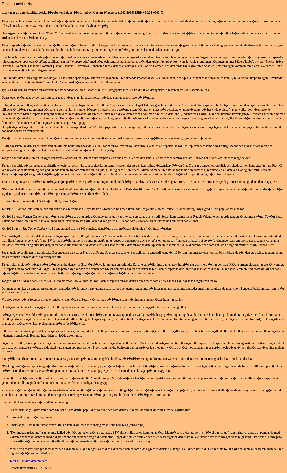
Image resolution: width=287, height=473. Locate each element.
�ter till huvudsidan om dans (28, 461)
